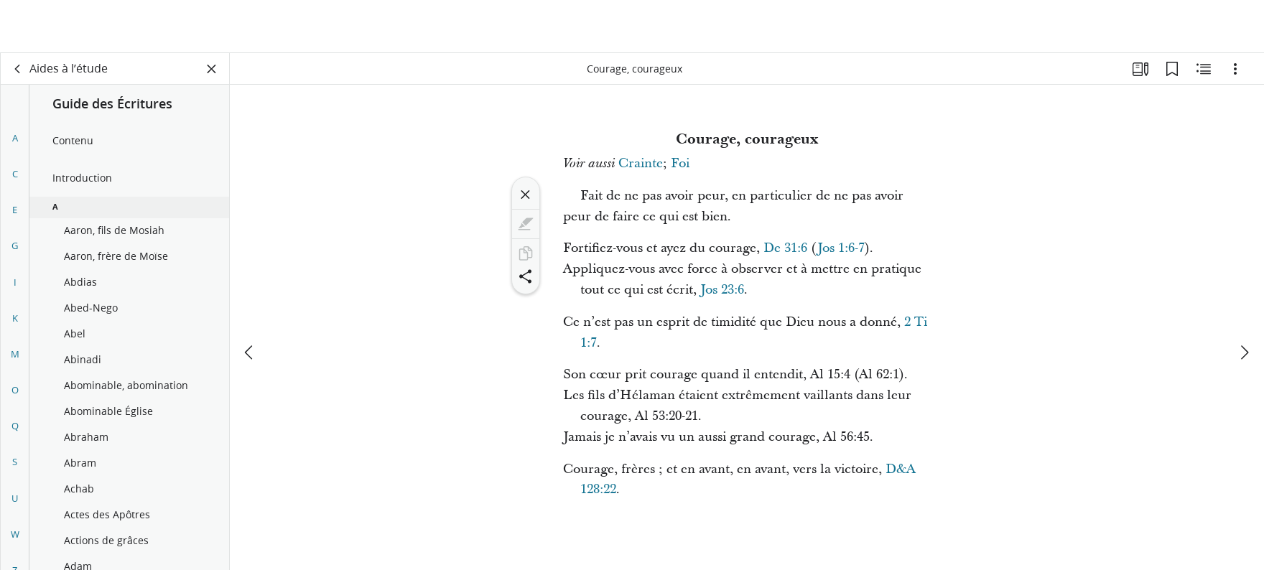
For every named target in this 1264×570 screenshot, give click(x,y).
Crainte (640, 163)
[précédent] (250, 299)
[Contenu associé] (1203, 69)
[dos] (17, 68)
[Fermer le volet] (211, 68)
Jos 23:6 (722, 290)
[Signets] (1172, 69)
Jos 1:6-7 (841, 248)
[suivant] (1244, 299)
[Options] (1235, 69)
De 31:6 (785, 248)
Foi (680, 163)
